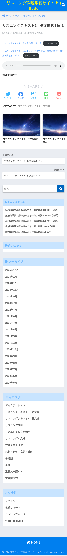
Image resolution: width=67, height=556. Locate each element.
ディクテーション (15, 406)
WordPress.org (14, 521)
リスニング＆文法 (15, 439)
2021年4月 (11, 343)
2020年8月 (11, 363)
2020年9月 (11, 356)
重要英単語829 (13, 472)
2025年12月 (11, 270)
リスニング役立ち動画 (17, 432)
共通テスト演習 (14, 446)
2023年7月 (11, 304)
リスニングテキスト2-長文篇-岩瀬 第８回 (21, 44)
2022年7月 (11, 310)
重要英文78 (11, 479)
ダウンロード (51, 44)
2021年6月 (11, 330)
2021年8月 (11, 317)
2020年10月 (11, 350)
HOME (33, 543)
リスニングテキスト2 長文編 (34, 106)
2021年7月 (11, 323)
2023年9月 (11, 297)
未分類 (9, 459)
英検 (7, 465)
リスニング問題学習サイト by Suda (34, 5)
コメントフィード (15, 515)
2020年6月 (11, 376)
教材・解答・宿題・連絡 (19, 452)
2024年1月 (11, 277)
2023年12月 (11, 284)
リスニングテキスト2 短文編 (22, 412)
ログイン (10, 501)
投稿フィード (12, 508)
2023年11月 (11, 290)
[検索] (60, 189)
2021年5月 (11, 337)
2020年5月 (11, 383)
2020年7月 (11, 370)
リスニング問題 (14, 426)
